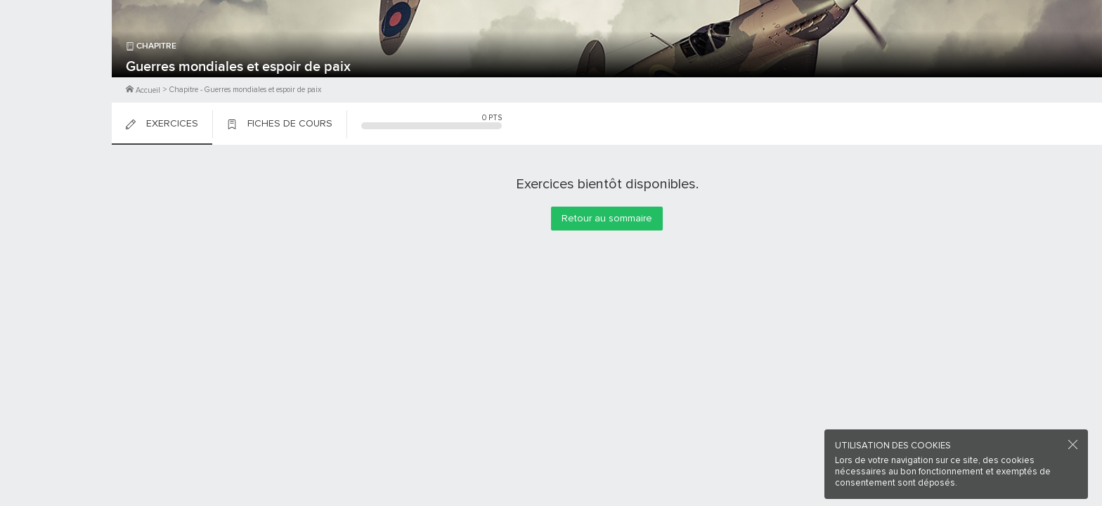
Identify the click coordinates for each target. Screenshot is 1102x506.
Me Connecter (56, 84)
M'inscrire (56, 64)
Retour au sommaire (607, 218)
